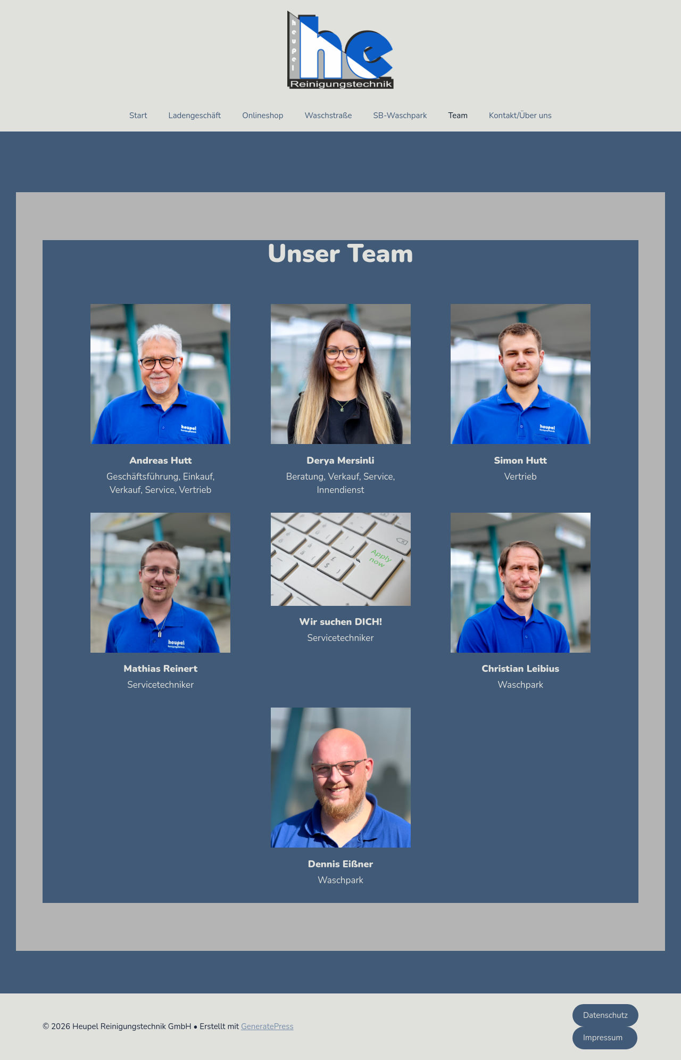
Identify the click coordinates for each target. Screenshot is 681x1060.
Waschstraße (328, 115)
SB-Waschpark (400, 115)
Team (458, 115)
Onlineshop (262, 115)
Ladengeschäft (194, 115)
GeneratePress (267, 1026)
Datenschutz (605, 1015)
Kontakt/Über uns (520, 115)
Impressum (605, 1037)
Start (138, 115)
